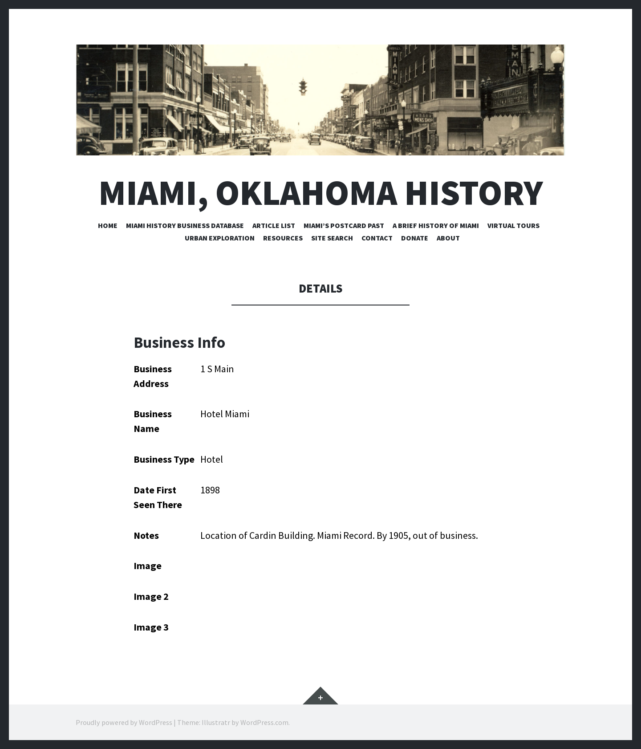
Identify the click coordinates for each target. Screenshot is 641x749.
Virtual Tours (513, 225)
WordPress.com (264, 722)
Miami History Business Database (185, 225)
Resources (283, 237)
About (448, 237)
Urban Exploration (220, 237)
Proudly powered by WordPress (124, 722)
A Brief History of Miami (436, 225)
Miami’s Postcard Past (344, 225)
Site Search (332, 237)
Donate (414, 237)
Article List (273, 225)
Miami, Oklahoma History (320, 192)
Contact (377, 237)
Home (108, 225)
